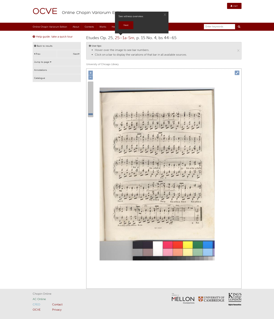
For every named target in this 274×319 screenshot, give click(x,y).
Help (114, 26)
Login (234, 6)
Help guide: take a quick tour (53, 36)
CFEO (36, 304)
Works (102, 26)
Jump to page (42, 62)
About (76, 26)
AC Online (39, 299)
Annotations (40, 70)
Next (76, 54)
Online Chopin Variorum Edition (94, 13)
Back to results (43, 45)
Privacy (57, 309)
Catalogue (39, 78)
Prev (37, 54)
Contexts (89, 26)
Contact (57, 304)
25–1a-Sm (124, 37)
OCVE (45, 11)
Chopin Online (42, 293)
